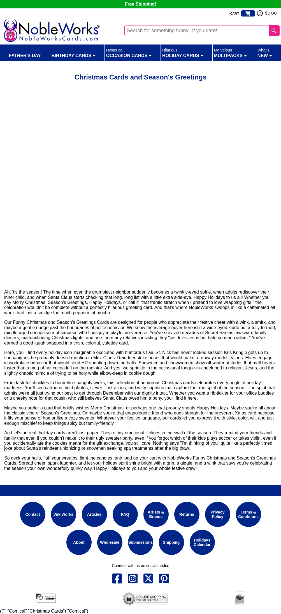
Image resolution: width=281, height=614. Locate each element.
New (264, 52)
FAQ (125, 514)
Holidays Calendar (202, 542)
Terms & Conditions (248, 514)
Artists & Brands (156, 514)
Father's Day (25, 52)
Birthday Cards (74, 52)
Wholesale (109, 542)
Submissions (140, 542)
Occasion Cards (129, 52)
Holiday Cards (182, 52)
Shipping (171, 542)
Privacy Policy (218, 514)
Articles (94, 514)
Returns (186, 514)
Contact (32, 514)
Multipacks (230, 52)
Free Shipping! (140, 4)
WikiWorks (63, 514)
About (78, 542)
